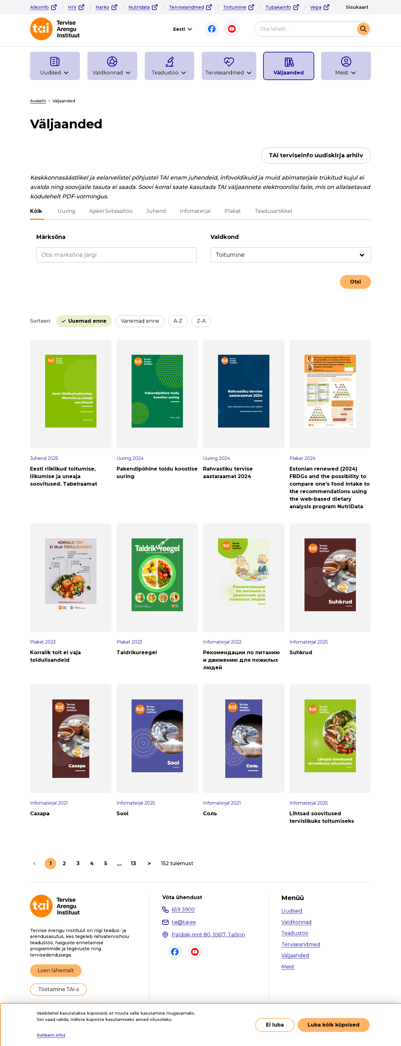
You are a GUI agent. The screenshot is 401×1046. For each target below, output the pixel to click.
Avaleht (38, 100)
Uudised (291, 911)
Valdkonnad (296, 922)
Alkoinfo (39, 7)
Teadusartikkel (271, 211)
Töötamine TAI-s (58, 989)
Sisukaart (357, 7)
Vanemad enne (140, 321)
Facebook (211, 28)
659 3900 (183, 910)
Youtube (231, 28)
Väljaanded (295, 955)
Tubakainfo (278, 7)
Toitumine (234, 7)
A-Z (178, 321)
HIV (72, 7)
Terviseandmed (186, 7)
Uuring (65, 211)
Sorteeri (40, 321)
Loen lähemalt (56, 970)
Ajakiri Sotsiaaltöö (109, 211)
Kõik (36, 211)
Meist (287, 967)
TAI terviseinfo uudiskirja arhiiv (316, 155)
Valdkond (225, 237)
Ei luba (275, 1025)
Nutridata (139, 7)
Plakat (231, 211)
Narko (102, 7)
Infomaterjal (193, 211)
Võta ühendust (182, 897)
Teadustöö (294, 933)
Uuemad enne (87, 321)
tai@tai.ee (184, 922)
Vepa (315, 7)
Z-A (201, 321)
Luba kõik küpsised (334, 1025)
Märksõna (50, 237)
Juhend (154, 211)
